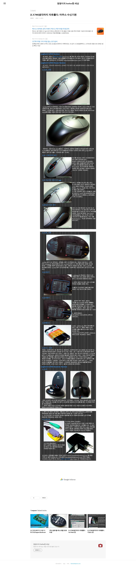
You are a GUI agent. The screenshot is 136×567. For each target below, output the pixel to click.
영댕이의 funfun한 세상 (68, 3)
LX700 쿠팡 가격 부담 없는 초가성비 (45, 41)
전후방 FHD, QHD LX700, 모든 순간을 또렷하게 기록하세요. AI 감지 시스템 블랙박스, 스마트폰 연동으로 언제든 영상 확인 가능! (67, 44)
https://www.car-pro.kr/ (38, 26)
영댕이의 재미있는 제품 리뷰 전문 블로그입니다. (46, 546)
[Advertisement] (68, 479)
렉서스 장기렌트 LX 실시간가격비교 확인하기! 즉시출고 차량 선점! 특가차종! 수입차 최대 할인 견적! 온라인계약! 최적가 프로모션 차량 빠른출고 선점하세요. (62, 32)
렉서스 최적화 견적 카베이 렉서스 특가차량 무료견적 (50, 29)
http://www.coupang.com (38, 38)
